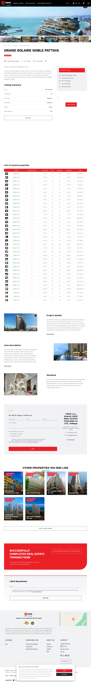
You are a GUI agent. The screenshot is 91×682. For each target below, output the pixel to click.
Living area (45, 170)
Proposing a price (15, 436)
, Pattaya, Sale (45, 470)
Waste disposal (8, 111)
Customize (64, 674)
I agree (64, 670)
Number (16, 170)
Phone (44, 419)
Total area (7, 98)
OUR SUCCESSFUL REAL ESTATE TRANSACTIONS (66, 551)
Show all (28, 118)
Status (6, 107)
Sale (10, 45)
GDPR (6, 675)
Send (32, 449)
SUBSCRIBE (45, 598)
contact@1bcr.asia (72, 435)
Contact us (50, 646)
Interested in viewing (16, 433)
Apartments (29, 646)
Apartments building (25, 45)
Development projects (32, 649)
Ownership (7, 102)
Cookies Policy (12, 675)
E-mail (27, 419)
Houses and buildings (32, 644)
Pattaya (15, 45)
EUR (67, 3)
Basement (59, 170)
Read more (50, 334)
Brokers (49, 644)
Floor (52, 170)
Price (5, 89)
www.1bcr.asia (71, 439)
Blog (48, 651)
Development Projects (44, 3)
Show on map (71, 104)
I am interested (64, 83)
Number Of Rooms (32, 170)
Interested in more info (17, 431)
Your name (12, 419)
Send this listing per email (67, 75)
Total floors (7, 94)
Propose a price (65, 70)
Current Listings (18, 3)
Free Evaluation (30, 3)
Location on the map (66, 78)
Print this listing (64, 81)
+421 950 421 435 (72, 432)
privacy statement (33, 442)
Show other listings (45, 528)
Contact (49, 649)
